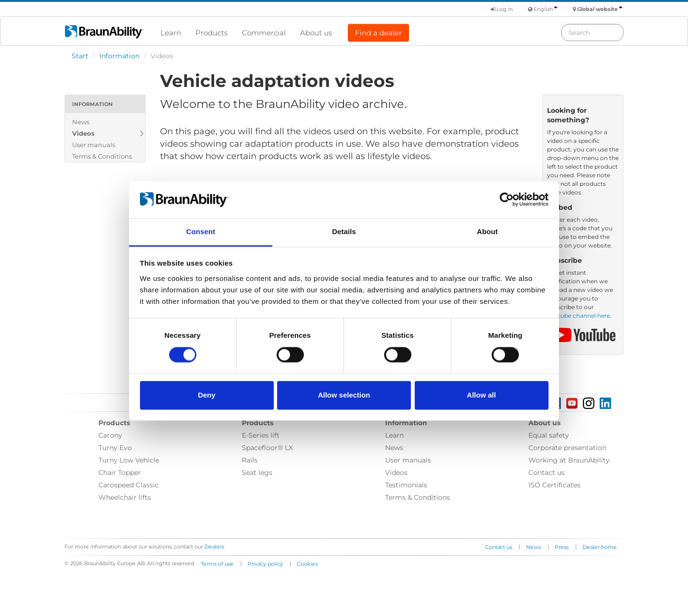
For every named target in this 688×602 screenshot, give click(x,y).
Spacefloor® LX (267, 448)
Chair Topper (119, 472)
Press (562, 547)
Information (119, 56)
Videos (83, 133)
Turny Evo (115, 448)
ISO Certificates (554, 485)
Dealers (214, 546)
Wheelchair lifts (124, 497)
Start (80, 56)
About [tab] (487, 231)
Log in (502, 9)
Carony (110, 435)
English (546, 9)
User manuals (93, 145)
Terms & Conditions (102, 156)
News (80, 122)
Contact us (546, 472)
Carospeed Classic (128, 485)
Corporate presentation (567, 448)
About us (316, 32)
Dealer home (599, 547)
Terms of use (217, 563)
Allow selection (344, 395)
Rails (250, 460)
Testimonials (406, 485)
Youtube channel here (578, 315)
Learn (171, 32)
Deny (206, 395)
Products (211, 32)
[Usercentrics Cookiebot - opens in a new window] (506, 200)
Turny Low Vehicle (128, 460)
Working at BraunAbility (569, 460)
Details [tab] (344, 231)
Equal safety (548, 435)
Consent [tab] (200, 231)
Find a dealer (378, 32)
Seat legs (257, 472)
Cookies (307, 563)
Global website (600, 9)
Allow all (481, 395)
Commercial (264, 32)
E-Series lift (261, 435)
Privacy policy (265, 563)
